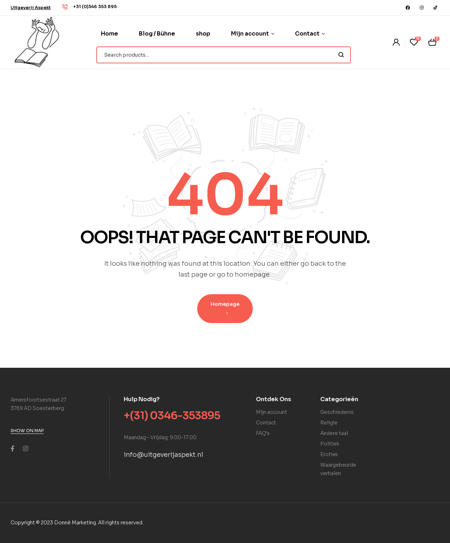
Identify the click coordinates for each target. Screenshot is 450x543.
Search (341, 54)
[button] (31, 7)
